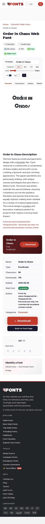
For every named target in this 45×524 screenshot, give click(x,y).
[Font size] (22, 71)
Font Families (9, 439)
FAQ (5, 483)
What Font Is (9, 453)
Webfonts (7, 435)
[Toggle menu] (3, 4)
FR (27, 508)
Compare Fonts (10, 457)
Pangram (10, 67)
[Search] (34, 4)
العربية (18, 513)
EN (5, 508)
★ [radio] (8, 351)
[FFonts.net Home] (15, 4)
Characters (19, 83)
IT (32, 508)
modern (27, 206)
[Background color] (18, 75)
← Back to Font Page (22, 328)
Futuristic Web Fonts (20, 24)
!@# (37, 67)
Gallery (30, 83)
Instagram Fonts (10, 461)
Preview (8, 83)
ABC (19, 67)
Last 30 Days (9, 497)
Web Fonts (8, 420)
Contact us (8, 479)
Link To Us (7, 490)
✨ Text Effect (12, 468)
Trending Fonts (10, 431)
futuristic (20, 162)
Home (6, 24)
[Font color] (10, 75)
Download (29, 244)
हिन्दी (34, 513)
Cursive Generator (11, 464)
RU (12, 513)
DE (11, 508)
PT (37, 508)
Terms (6, 486)
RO (21, 508)
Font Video (8, 494)
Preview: (9, 62)
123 (31, 67)
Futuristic (23, 312)
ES (16, 508)
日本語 (27, 513)
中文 (5, 513)
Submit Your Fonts (11, 443)
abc (25, 67)
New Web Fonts (10, 424)
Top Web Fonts (10, 428)
